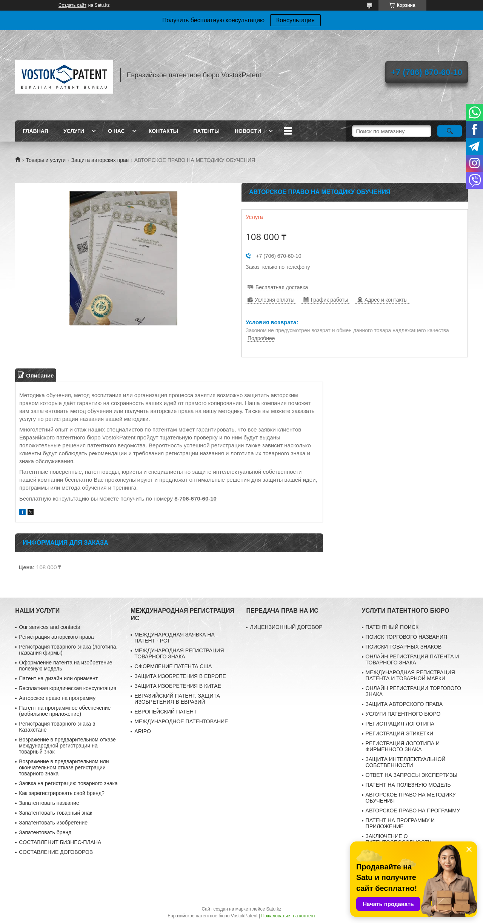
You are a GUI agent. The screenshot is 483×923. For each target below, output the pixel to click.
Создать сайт (72, 5)
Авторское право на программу (57, 698)
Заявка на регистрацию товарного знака (68, 783)
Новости (248, 131)
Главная (35, 131)
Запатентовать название (49, 803)
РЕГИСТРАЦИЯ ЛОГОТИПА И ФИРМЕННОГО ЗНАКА (403, 746)
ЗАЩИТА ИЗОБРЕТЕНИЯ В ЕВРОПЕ (180, 676)
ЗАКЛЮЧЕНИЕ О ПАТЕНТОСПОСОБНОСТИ (399, 839)
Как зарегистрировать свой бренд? (62, 793)
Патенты (206, 131)
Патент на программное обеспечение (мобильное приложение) (65, 711)
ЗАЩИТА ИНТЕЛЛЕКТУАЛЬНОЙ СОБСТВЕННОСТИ (406, 762)
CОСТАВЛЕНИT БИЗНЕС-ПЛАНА (60, 842)
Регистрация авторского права (56, 637)
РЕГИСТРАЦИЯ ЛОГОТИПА (400, 724)
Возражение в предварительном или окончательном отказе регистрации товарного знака (64, 767)
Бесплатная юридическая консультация (67, 688)
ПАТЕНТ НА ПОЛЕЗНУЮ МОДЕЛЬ (408, 785)
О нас (116, 131)
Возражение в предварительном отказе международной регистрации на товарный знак (67, 746)
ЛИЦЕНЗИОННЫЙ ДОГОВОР (286, 627)
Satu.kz (273, 909)
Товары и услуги (46, 160)
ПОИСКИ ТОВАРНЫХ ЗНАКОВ (403, 647)
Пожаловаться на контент (288, 915)
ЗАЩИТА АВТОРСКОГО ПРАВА (404, 704)
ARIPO (142, 731)
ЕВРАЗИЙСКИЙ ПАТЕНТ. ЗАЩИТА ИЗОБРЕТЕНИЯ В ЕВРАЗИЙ (177, 699)
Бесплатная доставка (281, 287)
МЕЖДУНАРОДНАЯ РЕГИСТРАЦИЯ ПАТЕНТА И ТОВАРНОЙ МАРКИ (410, 675)
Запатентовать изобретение (53, 823)
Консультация (295, 20)
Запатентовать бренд (45, 832)
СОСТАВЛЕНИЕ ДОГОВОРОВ (56, 852)
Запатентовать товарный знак (55, 813)
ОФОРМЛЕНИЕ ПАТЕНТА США (173, 666)
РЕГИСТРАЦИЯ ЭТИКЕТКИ (400, 733)
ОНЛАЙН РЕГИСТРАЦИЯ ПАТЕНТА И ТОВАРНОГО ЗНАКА (412, 659)
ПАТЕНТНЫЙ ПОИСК (392, 627)
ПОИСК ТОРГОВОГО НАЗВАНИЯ (407, 637)
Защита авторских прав (100, 160)
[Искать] (449, 131)
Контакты (163, 131)
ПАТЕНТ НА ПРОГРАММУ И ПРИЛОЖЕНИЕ (400, 823)
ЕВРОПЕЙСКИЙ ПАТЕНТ (165, 712)
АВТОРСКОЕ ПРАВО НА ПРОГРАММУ (413, 810)
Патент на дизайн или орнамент (58, 678)
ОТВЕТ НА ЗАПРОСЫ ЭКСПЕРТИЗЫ (412, 775)
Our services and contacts (49, 627)
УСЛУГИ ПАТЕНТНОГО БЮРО (403, 714)
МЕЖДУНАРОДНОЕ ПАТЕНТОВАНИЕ (181, 721)
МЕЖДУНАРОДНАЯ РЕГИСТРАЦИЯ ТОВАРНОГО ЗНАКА (179, 653)
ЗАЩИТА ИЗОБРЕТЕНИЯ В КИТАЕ (177, 686)
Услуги (73, 131)
